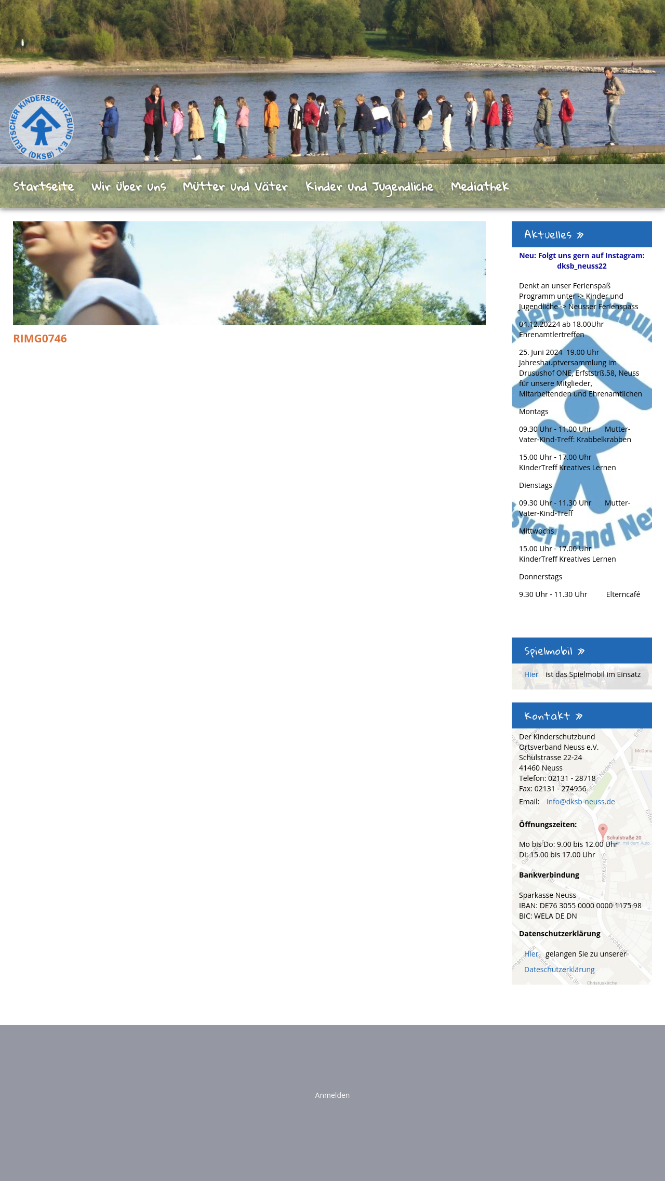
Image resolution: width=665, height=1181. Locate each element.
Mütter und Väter (235, 186)
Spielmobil (554, 650)
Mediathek (480, 186)
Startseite (43, 186)
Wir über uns (128, 186)
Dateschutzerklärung (559, 969)
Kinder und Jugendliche (369, 186)
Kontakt (553, 715)
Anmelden (332, 1095)
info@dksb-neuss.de (581, 801)
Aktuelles (554, 234)
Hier (532, 674)
